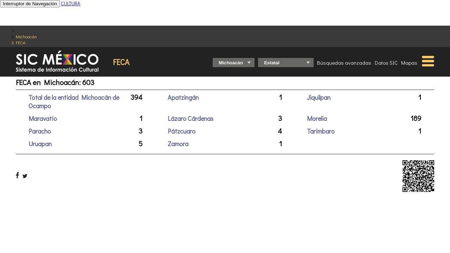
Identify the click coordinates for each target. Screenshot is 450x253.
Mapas (409, 62)
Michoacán (26, 36)
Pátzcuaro (181, 131)
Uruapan (40, 144)
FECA (21, 42)
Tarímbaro (321, 131)
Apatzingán (183, 97)
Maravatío (42, 118)
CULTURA (70, 3)
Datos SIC (386, 62)
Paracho (39, 131)
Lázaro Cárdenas (190, 118)
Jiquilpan (318, 97)
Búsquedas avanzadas (344, 62)
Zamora (178, 144)
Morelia (317, 118)
